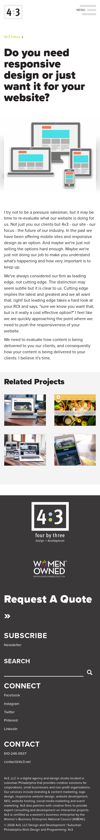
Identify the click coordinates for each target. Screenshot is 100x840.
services (16, 792)
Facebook (12, 695)
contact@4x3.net (17, 762)
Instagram (11, 704)
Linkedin (10, 729)
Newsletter (12, 645)
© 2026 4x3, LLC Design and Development (34, 825)
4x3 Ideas (12, 36)
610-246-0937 (15, 753)
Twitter (9, 712)
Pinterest (11, 720)
